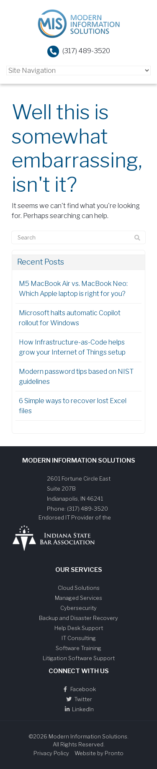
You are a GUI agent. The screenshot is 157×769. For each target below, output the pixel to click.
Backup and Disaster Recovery (78, 618)
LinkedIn (78, 709)
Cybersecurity (78, 607)
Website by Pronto (99, 753)
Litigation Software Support (79, 658)
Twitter (78, 699)
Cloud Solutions (79, 587)
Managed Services (78, 597)
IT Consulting (79, 638)
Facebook (79, 689)
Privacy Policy (51, 753)
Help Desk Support (78, 628)
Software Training (78, 648)
